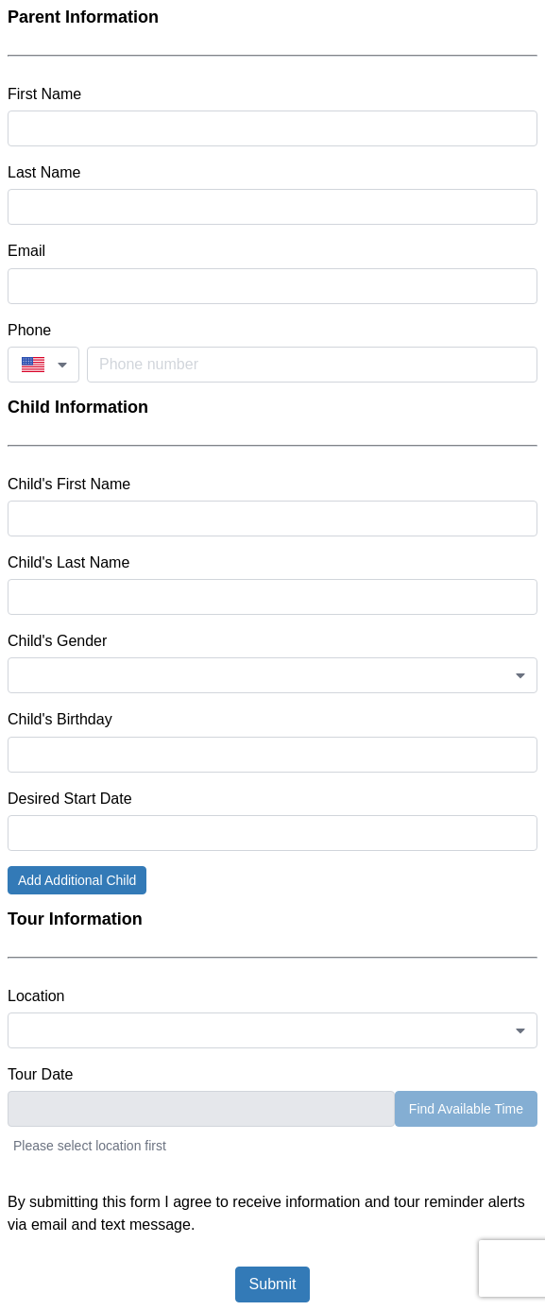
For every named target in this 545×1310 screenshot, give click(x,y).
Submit (273, 1284)
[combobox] (43, 365)
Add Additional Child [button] (77, 880)
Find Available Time (466, 1108)
